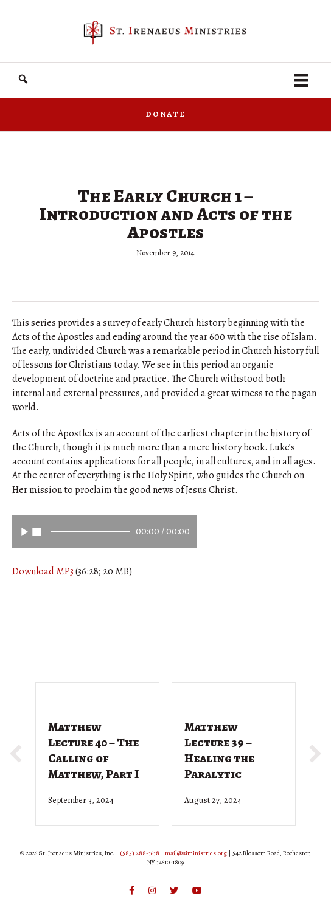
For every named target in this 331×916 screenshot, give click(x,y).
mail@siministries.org (196, 853)
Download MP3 (43, 571)
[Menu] (301, 80)
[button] (23, 79)
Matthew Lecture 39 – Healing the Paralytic (219, 750)
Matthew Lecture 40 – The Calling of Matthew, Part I (93, 750)
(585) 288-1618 (139, 853)
